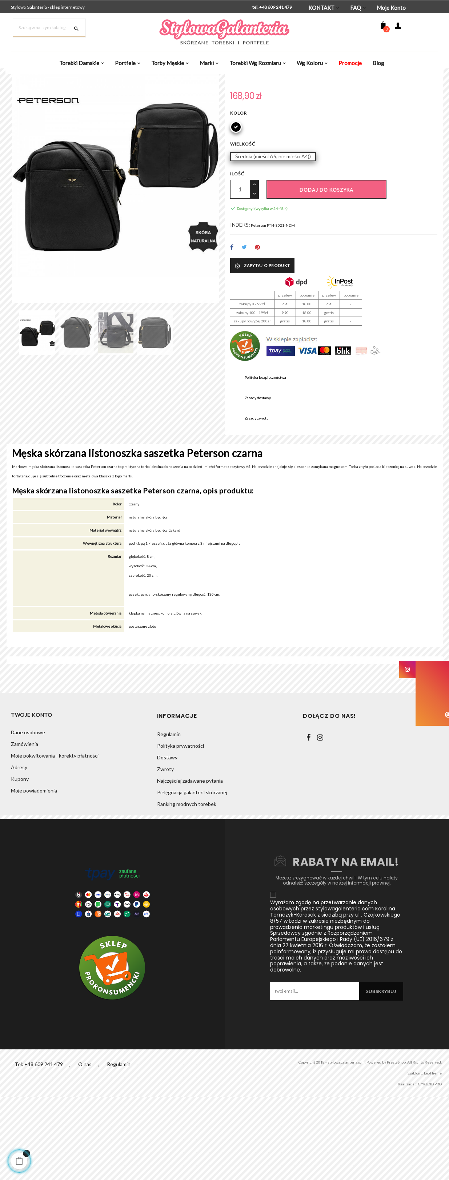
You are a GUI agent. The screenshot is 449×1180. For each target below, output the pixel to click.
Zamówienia (24, 829)
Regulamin (169, 817)
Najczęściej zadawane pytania (190, 864)
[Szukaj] (49, 28)
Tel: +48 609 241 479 (39, 1147)
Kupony (20, 864)
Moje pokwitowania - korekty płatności (55, 841)
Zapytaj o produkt (262, 342)
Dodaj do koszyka (326, 264)
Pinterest (258, 324)
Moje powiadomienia (34, 876)
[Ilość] (240, 263)
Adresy (19, 852)
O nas (85, 1147)
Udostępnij (231, 324)
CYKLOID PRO (424, 1167)
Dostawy (167, 841)
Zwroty (165, 852)
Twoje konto (31, 799)
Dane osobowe (28, 817)
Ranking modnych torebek (186, 887)
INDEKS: (240, 301)
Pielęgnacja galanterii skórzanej (192, 876)
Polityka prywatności (180, 829)
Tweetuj (244, 324)
